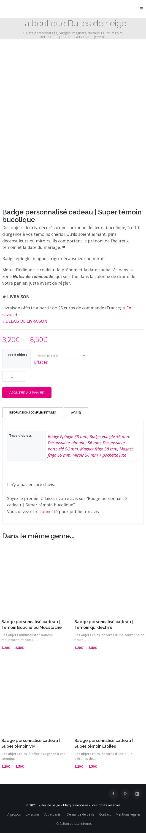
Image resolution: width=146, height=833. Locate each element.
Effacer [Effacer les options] (41, 362)
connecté (49, 511)
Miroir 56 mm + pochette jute (99, 455)
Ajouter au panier (26, 392)
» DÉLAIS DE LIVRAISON (24, 321)
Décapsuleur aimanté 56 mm (74, 442)
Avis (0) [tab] (76, 412)
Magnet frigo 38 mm (98, 449)
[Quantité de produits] (13, 377)
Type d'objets (16, 355)
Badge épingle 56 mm (109, 436)
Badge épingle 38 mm (67, 436)
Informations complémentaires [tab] (32, 412)
